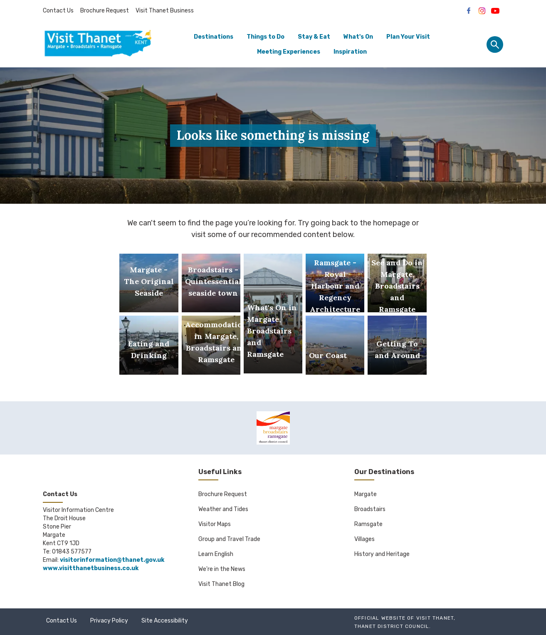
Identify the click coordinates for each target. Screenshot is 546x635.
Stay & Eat (314, 36)
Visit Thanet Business (165, 10)
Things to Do (265, 36)
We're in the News (221, 569)
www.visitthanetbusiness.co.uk (90, 568)
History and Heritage (382, 554)
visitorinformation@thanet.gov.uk (112, 559)
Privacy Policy (109, 620)
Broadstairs (369, 509)
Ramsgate (368, 524)
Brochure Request (104, 10)
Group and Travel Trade (229, 539)
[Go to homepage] (98, 44)
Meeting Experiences (288, 51)
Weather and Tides (223, 509)
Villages (364, 539)
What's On (358, 36)
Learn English (215, 554)
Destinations (213, 36)
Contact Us (58, 10)
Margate (365, 494)
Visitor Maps (214, 524)
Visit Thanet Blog (221, 584)
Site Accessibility (164, 620)
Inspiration (350, 51)
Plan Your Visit (408, 36)
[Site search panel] (495, 44)
